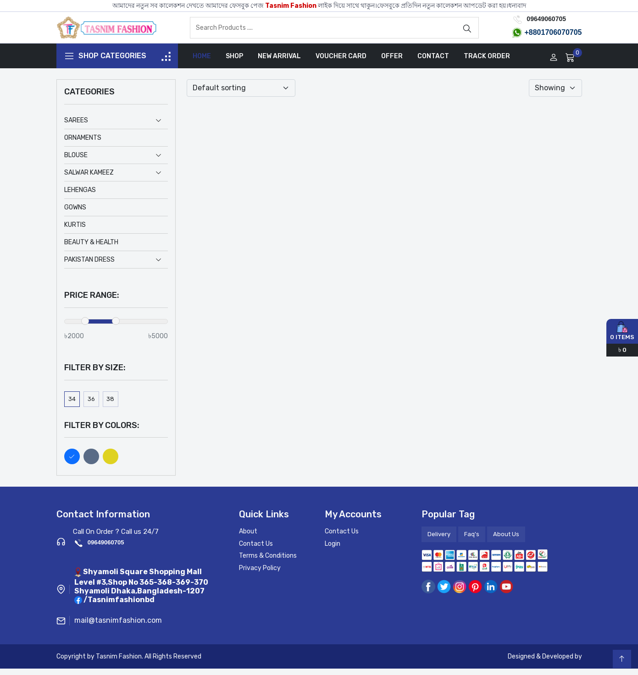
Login (332, 550)
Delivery (438, 540)
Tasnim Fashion (290, 6)
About (248, 538)
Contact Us (256, 550)
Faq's (471, 540)
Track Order (487, 62)
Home (202, 62)
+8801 (534, 35)
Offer (392, 62)
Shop (234, 62)
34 (72, 404)
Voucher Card (341, 62)
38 (110, 404)
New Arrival (279, 62)
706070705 (563, 35)
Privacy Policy (260, 574)
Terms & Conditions (268, 562)
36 (91, 404)
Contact (433, 62)
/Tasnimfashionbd (119, 606)
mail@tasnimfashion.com (118, 626)
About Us (506, 540)
